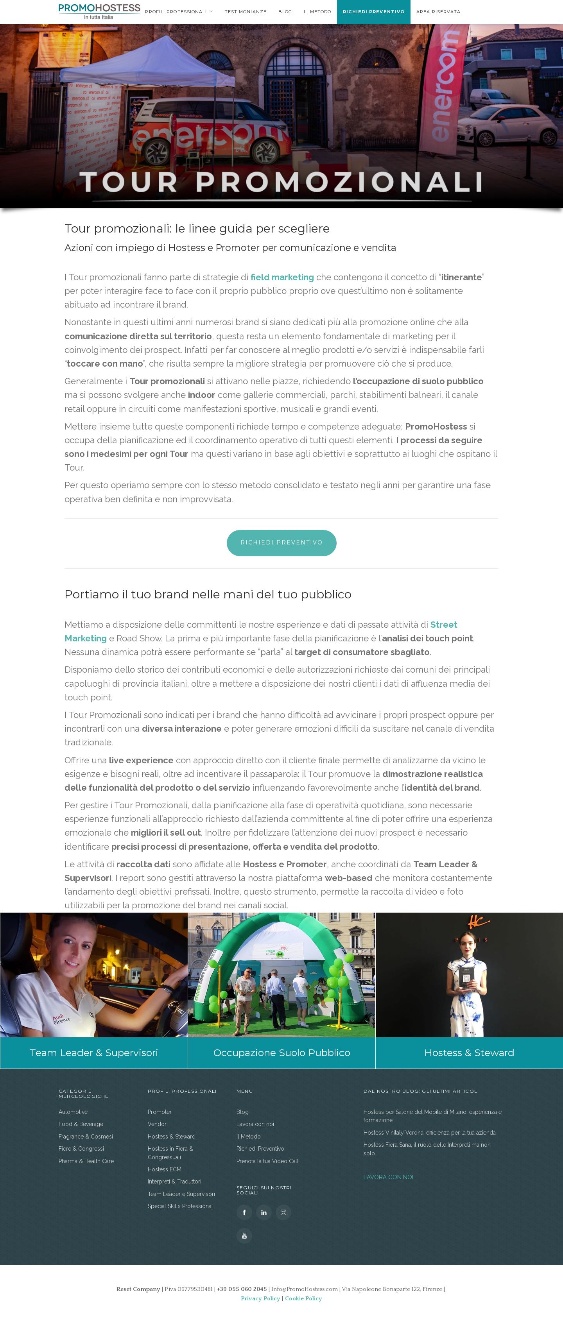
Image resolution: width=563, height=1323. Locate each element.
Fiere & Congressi (81, 1149)
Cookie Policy (303, 1298)
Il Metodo (317, 11)
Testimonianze (246, 11)
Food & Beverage (81, 1124)
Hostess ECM (164, 1169)
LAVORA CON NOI (388, 1177)
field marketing (282, 277)
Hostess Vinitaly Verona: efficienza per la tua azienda (430, 1133)
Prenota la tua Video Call (268, 1161)
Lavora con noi (255, 1124)
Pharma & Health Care (86, 1161)
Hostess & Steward (171, 1136)
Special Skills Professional (180, 1206)
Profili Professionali (176, 11)
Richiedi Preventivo (374, 11)
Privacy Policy (260, 1298)
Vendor (157, 1124)
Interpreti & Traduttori (174, 1181)
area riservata (438, 11)
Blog (285, 11)
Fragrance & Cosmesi (86, 1136)
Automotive (73, 1112)
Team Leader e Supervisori (181, 1194)
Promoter (160, 1112)
